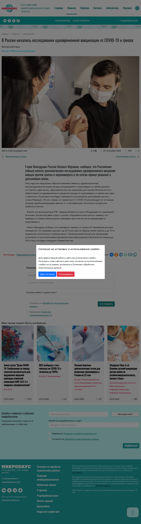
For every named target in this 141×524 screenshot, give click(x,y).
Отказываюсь (66, 274)
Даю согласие (47, 274)
